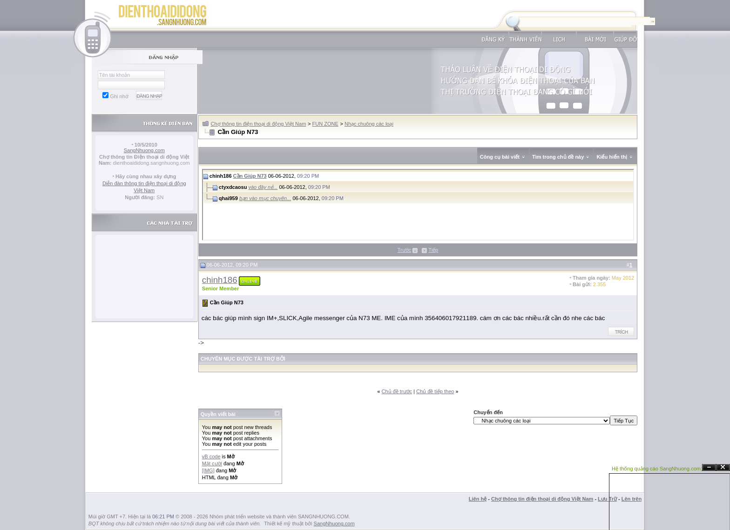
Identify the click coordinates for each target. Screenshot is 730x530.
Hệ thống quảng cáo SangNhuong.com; (657, 468)
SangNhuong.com (144, 150)
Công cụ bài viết (500, 157)
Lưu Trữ (607, 499)
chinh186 (219, 280)
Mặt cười (212, 463)
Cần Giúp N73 (250, 176)
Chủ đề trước (397, 391)
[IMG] (208, 470)
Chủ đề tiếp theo (435, 391)
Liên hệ (478, 499)
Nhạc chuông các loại (369, 124)
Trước (404, 250)
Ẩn (709, 467)
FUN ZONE (325, 124)
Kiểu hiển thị (611, 157)
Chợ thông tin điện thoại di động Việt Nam (258, 124)
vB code (211, 456)
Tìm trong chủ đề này (558, 157)
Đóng (723, 467)
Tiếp (433, 250)
